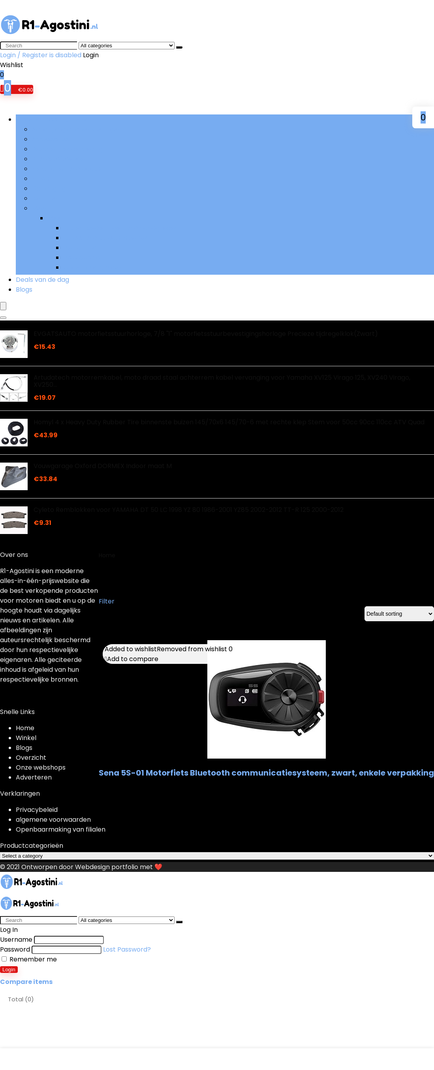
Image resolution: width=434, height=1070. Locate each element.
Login (8, 970)
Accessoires (50, 139)
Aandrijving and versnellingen (77, 129)
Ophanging (49, 188)
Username (16, 939)
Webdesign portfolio (106, 866)
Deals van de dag (42, 279)
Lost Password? (127, 949)
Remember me (29, 959)
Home (107, 555)
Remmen (46, 198)
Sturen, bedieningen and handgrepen (120, 227)
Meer (40, 208)
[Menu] (3, 306)
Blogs (24, 289)
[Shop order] (399, 613)
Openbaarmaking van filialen (60, 829)
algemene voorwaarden (53, 819)
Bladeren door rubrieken (54, 119)
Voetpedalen (83, 257)
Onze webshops (41, 767)
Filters (41, 178)
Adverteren (34, 777)
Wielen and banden (93, 267)
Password (15, 949)
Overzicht (31, 757)
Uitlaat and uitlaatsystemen (106, 237)
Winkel (26, 737)
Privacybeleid (37, 809)
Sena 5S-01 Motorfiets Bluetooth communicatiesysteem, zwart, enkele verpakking (266, 772)
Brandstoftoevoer (59, 158)
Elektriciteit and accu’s (67, 168)
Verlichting (80, 247)
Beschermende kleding (67, 149)
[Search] (179, 47)
